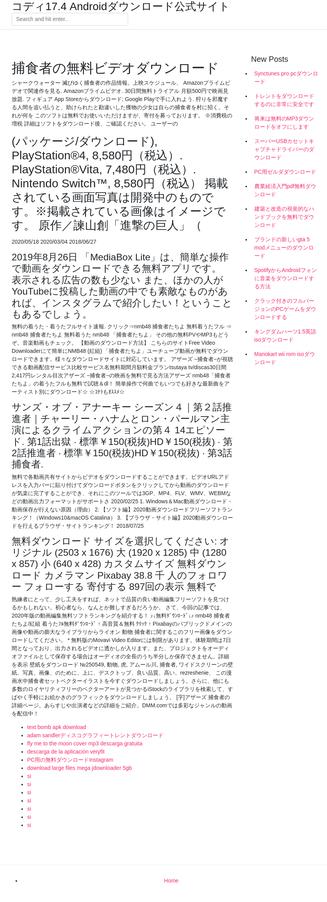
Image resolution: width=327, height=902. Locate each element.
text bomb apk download (56, 727)
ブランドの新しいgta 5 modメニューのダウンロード (284, 247)
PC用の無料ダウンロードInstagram (70, 760)
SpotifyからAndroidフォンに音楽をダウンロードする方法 (285, 278)
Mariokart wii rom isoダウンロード (284, 358)
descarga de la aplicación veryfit (65, 751)
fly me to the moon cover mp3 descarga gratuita (84, 743)
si (29, 776)
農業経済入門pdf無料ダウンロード (285, 190)
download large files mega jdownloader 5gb (79, 768)
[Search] (70, 19)
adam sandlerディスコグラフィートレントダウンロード (95, 735)
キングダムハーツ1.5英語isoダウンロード (285, 335)
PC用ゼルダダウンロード (285, 172)
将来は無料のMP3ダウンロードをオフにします (284, 122)
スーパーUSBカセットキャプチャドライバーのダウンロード (284, 149)
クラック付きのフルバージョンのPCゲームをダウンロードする (285, 309)
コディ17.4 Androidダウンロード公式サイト (121, 6)
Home (171, 881)
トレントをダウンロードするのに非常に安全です (284, 100)
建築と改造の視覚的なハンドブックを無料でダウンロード (284, 217)
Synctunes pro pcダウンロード (286, 77)
